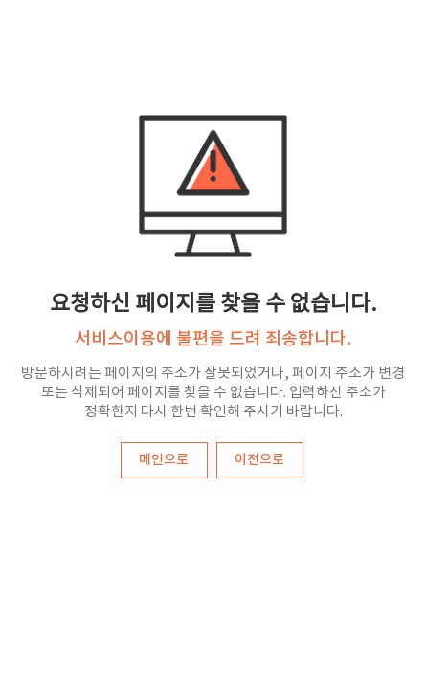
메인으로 (164, 460)
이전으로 (259, 460)
